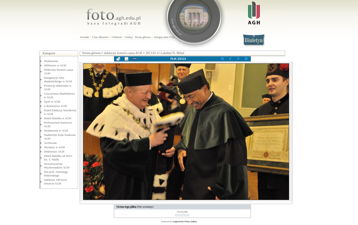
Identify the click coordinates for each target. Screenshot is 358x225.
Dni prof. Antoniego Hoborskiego (56, 173)
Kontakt (84, 37)
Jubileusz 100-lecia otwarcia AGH (55, 181)
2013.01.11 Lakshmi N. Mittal (164, 53)
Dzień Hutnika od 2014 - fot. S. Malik (59, 157)
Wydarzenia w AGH (56, 130)
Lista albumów (100, 37)
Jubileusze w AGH (55, 65)
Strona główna (143, 37)
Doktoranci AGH (54, 151)
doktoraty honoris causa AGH (123, 53)
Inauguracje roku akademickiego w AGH (58, 79)
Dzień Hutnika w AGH (57, 118)
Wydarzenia (51, 61)
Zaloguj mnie (161, 37)
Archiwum (50, 143)
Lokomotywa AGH (55, 106)
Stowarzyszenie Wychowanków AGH (57, 165)
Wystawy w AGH (54, 147)
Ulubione (117, 37)
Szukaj (129, 37)
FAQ (171, 37)
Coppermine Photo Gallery (185, 221)
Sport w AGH (52, 101)
